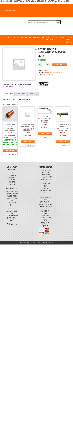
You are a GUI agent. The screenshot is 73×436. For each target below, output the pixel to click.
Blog (56, 38)
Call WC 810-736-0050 (9, 6)
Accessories (19, 38)
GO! (58, 22)
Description (9, 94)
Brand (24, 94)
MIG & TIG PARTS (47, 75)
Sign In (67, 6)
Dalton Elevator (46, 170)
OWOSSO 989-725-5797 (9, 15)
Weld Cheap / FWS (12, 191)
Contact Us (11, 184)
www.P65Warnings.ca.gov (11, 87)
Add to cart (59, 64)
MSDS (62, 38)
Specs (18, 94)
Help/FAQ (11, 182)
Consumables (38, 38)
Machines (8, 38)
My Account (61, 6)
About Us (12, 173)
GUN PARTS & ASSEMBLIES (54, 72)
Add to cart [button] (10, 150)
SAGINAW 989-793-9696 (9, 10)
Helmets (28, 38)
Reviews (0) (33, 94)
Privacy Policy (11, 175)
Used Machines (49, 39)
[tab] (9, 94)
